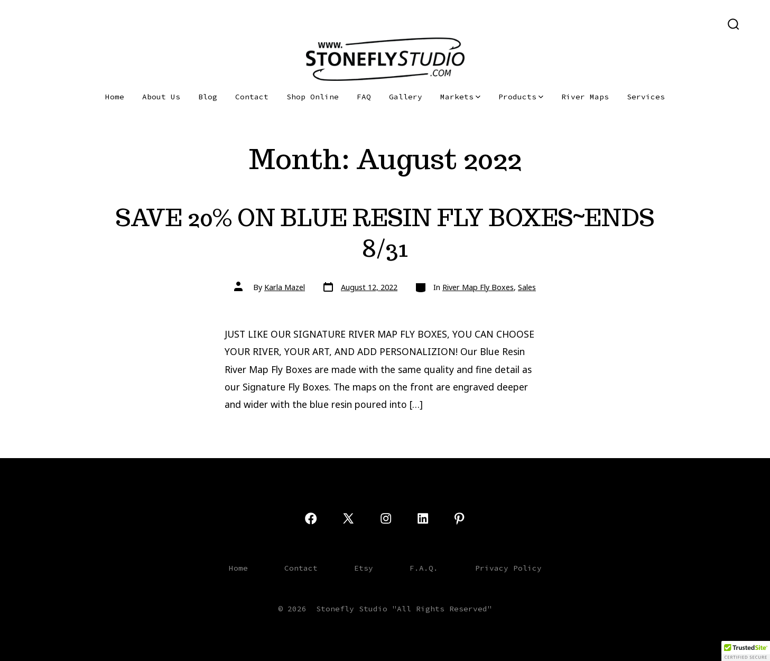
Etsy (363, 568)
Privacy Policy (508, 568)
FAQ (364, 96)
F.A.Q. (424, 568)
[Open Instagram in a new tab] (71, 23)
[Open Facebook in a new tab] (32, 23)
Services (646, 96)
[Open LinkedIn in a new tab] (87, 23)
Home (114, 96)
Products (520, 96)
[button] (745, 651)
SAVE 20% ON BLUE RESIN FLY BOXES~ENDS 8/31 (385, 232)
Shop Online (312, 96)
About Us (161, 96)
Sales (527, 287)
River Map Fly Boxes (478, 287)
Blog (207, 96)
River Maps (585, 96)
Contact (251, 96)
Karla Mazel (284, 287)
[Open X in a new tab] (51, 23)
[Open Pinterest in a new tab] (103, 23)
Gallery (405, 96)
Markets (460, 96)
